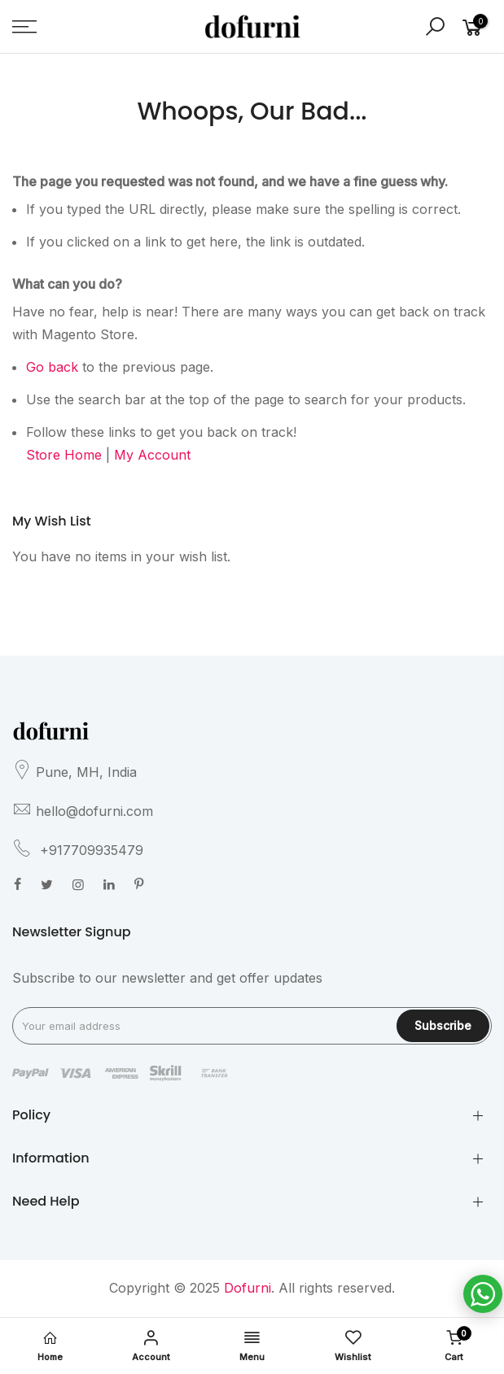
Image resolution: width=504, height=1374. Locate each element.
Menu (252, 1346)
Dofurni (247, 1288)
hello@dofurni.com (94, 811)
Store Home (64, 455)
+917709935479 (89, 850)
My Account (152, 455)
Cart (453, 1344)
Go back (52, 367)
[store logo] (252, 26)
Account (151, 1346)
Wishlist (352, 1346)
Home (50, 1346)
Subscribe (442, 1025)
